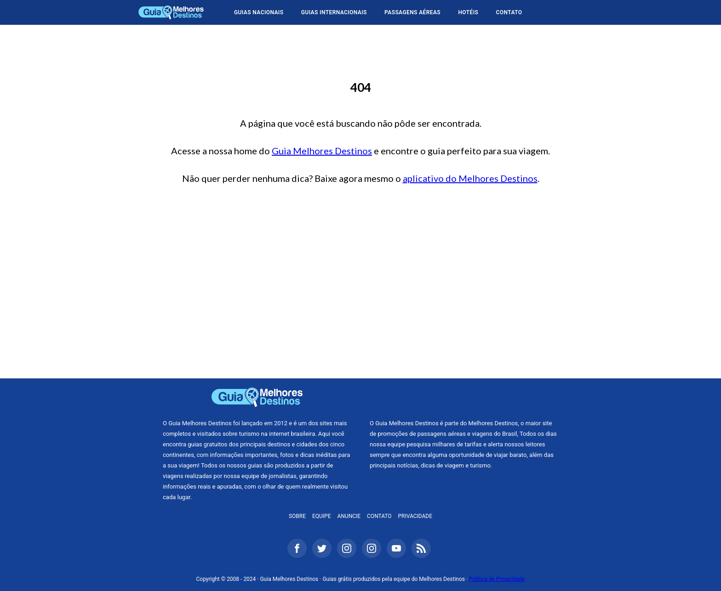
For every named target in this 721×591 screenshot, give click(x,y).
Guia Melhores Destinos (171, 12)
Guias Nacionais (258, 12)
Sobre (297, 516)
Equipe (321, 516)
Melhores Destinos (464, 397)
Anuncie (348, 516)
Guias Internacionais (334, 12)
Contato (509, 12)
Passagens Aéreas (412, 12)
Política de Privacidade (497, 579)
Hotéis (468, 12)
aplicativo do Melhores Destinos (470, 178)
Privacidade (415, 516)
